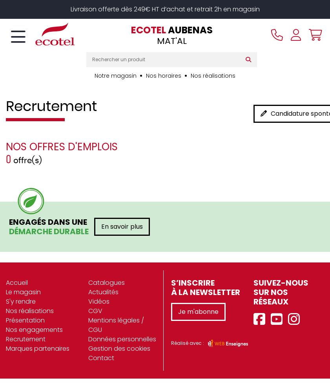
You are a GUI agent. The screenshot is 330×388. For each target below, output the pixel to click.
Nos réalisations (213, 76)
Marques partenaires (37, 348)
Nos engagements (34, 329)
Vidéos (98, 301)
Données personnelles (122, 339)
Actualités (103, 292)
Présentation (25, 320)
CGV (95, 310)
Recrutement (26, 339)
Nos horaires (163, 76)
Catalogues (106, 282)
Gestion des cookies (119, 348)
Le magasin (23, 292)
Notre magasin (116, 76)
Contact (101, 357)
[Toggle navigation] (18, 37)
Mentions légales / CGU (116, 325)
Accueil (17, 282)
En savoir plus (122, 226)
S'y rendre (21, 301)
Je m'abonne (198, 311)
